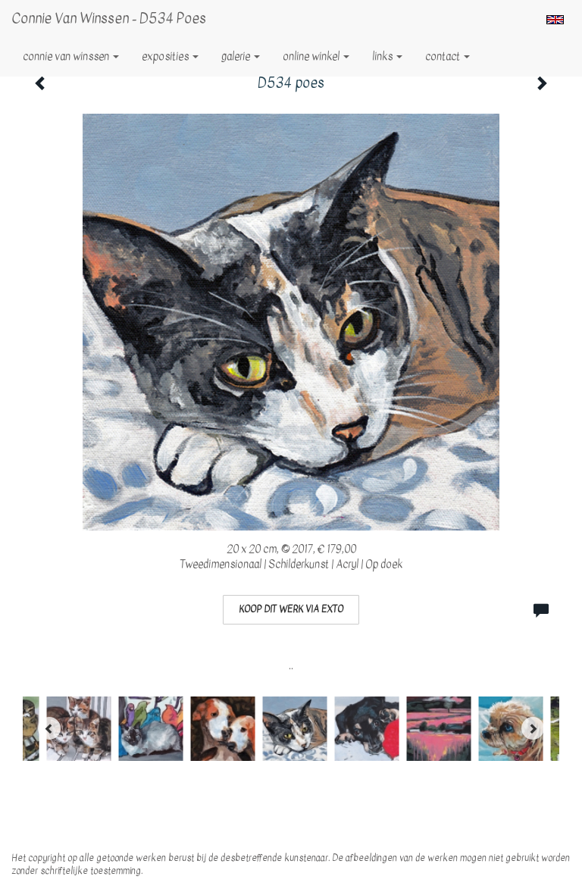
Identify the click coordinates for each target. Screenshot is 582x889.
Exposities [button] (170, 56)
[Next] (532, 728)
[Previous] (49, 728)
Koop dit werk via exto (291, 609)
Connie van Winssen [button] (71, 56)
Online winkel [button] (316, 56)
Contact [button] (447, 56)
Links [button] (387, 56)
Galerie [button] (240, 56)
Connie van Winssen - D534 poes (108, 18)
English (555, 19)
